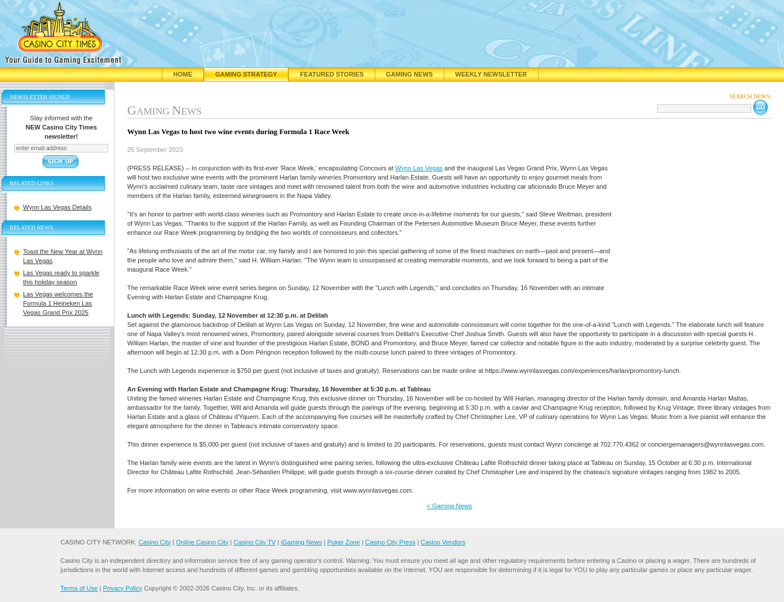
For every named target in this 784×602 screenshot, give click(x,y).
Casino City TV (255, 542)
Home (182, 74)
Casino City (154, 542)
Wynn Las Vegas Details (57, 207)
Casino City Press (390, 542)
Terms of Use (79, 588)
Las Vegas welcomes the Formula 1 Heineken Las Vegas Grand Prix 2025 (58, 303)
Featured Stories (331, 74)
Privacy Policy (122, 588)
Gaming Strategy (246, 74)
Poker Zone (343, 542)
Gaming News (409, 74)
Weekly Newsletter (491, 74)
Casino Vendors (443, 542)
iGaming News (301, 542)
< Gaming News (449, 505)
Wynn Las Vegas (419, 168)
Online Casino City (202, 542)
